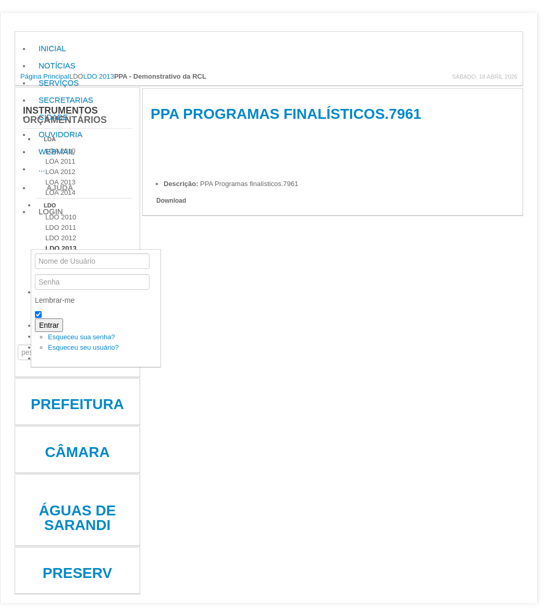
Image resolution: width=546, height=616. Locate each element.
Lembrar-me (55, 300)
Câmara (77, 452)
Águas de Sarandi (77, 517)
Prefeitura (77, 404)
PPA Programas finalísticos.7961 (286, 114)
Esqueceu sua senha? (81, 337)
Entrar (49, 325)
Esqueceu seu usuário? (83, 347)
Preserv (77, 573)
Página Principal (44, 76)
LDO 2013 (98, 76)
